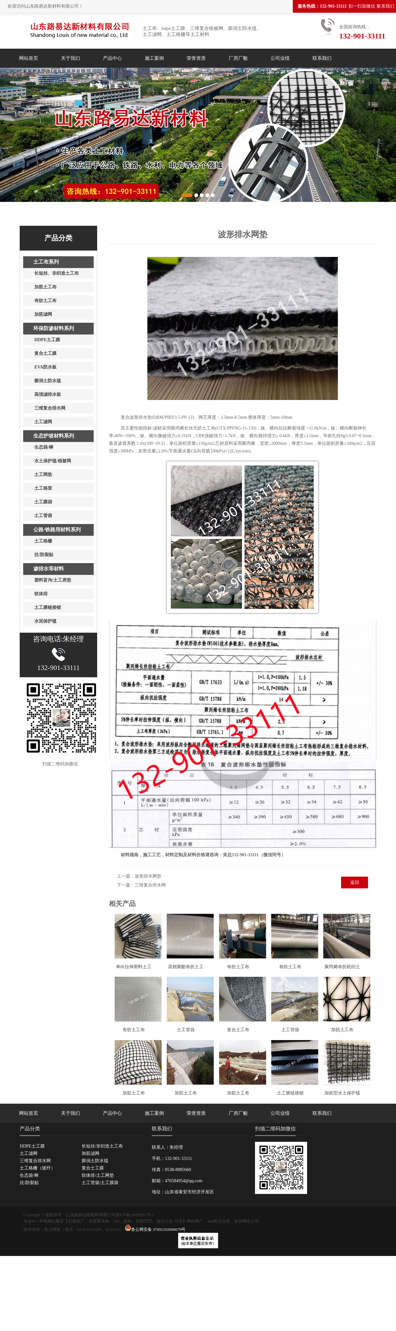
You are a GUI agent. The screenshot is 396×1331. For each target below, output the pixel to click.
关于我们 (70, 58)
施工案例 (154, 58)
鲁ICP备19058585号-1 (135, 1214)
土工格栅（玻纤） (37, 1168)
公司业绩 (280, 58)
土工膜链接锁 (290, 1093)
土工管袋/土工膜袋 (100, 1182)
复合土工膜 (93, 1168)
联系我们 (385, 6)
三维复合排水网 (150, 885)
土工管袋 (186, 1029)
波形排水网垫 (148, 876)
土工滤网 (28, 1153)
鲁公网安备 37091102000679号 (155, 1229)
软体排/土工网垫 (98, 1175)
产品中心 (112, 58)
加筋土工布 (342, 1029)
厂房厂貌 (238, 58)
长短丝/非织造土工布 (102, 1146)
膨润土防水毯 (95, 1160)
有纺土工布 (238, 966)
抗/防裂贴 (29, 1182)
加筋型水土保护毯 (342, 1093)
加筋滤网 (90, 1153)
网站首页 (28, 58)
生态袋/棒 (29, 1175)
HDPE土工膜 (32, 1146)
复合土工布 (238, 1029)
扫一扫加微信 (361, 6)
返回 (354, 882)
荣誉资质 (196, 58)
